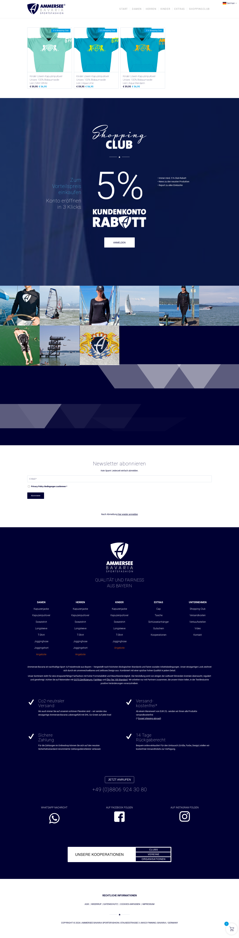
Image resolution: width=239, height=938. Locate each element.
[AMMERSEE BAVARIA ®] (46, 9)
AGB (87, 904)
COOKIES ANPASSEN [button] (130, 904)
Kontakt (197, 634)
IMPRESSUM (148, 904)
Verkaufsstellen (197, 621)
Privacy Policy (37, 486)
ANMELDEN (119, 242)
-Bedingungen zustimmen (49, 486)
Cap (158, 608)
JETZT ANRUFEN (119, 779)
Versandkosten (198, 615)
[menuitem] (123, 9)
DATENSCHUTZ (110, 904)
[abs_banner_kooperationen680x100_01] (119, 854)
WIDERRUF (96, 904)
